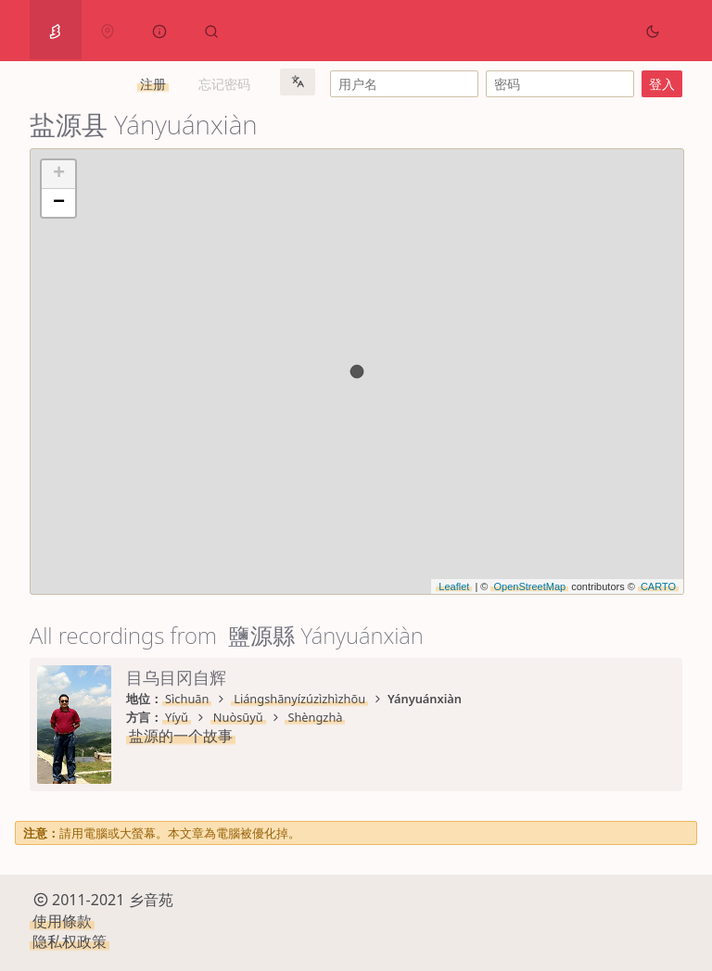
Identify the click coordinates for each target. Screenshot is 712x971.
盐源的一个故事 (181, 735)
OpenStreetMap (529, 586)
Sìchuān (187, 698)
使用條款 (62, 921)
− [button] (59, 203)
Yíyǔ (176, 717)
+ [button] (59, 174)
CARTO (658, 586)
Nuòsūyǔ (238, 717)
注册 (153, 84)
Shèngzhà (314, 717)
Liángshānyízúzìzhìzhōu (299, 698)
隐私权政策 (69, 941)
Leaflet (454, 586)
